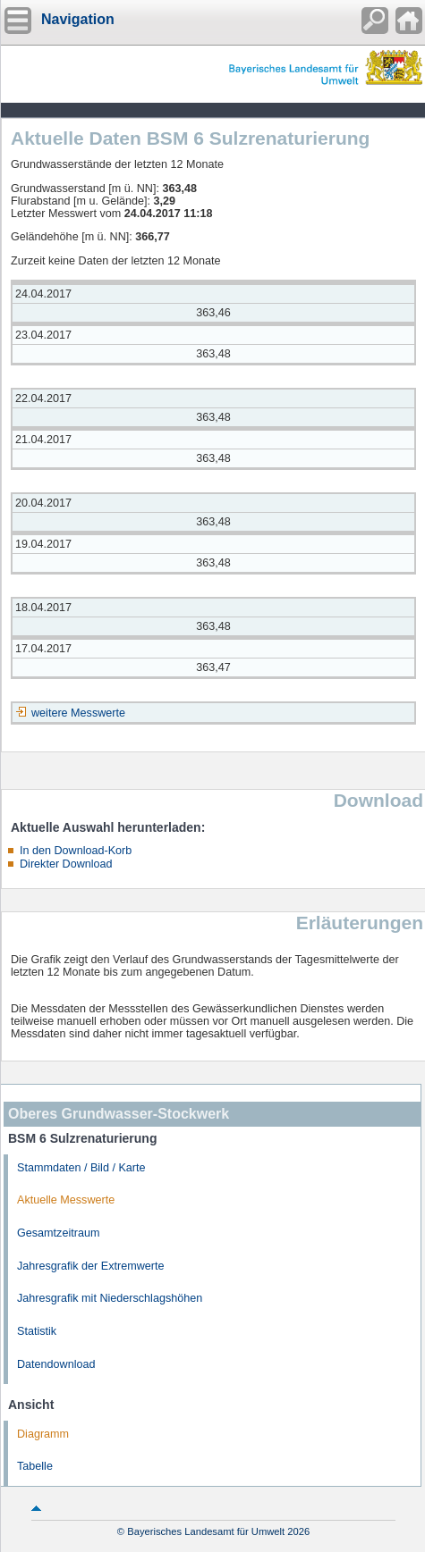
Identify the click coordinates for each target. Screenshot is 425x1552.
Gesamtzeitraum (58, 1233)
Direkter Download (66, 864)
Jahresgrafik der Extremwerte (90, 1266)
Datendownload (56, 1364)
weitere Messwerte (78, 713)
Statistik (36, 1331)
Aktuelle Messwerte (66, 1200)
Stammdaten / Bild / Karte (81, 1168)
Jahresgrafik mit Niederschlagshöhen (109, 1298)
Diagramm (43, 1434)
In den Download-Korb (76, 850)
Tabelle (35, 1466)
